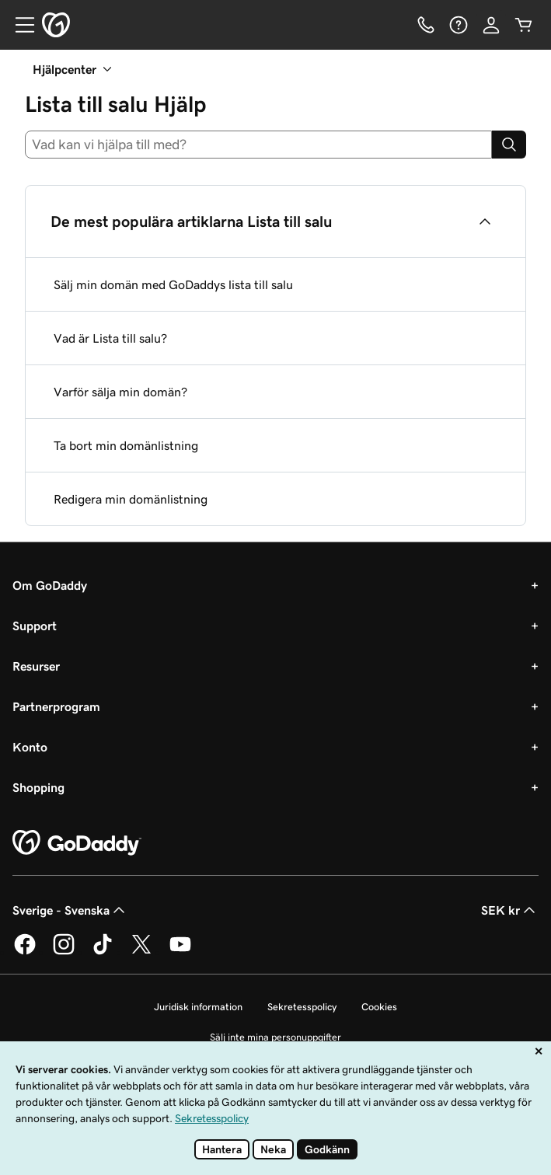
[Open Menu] (18, 25)
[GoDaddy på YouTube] (180, 952)
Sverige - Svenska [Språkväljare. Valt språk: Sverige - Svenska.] (70, 910)
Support (34, 625)
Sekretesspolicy (302, 1007)
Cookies (379, 1007)
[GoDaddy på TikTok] (102, 952)
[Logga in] (491, 25)
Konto (29, 747)
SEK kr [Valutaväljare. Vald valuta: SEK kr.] (510, 910)
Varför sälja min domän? (120, 391)
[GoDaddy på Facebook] (24, 952)
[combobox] (258, 145)
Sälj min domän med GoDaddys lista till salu (173, 284)
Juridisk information (198, 1007)
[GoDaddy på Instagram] (63, 952)
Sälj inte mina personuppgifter (275, 1037)
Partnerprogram (56, 706)
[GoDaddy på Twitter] (141, 952)
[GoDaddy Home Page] (76, 843)
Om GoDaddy (49, 585)
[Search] (509, 145)
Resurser (36, 666)
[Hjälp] (458, 25)
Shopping (38, 787)
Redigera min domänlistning (130, 499)
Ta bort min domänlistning (126, 445)
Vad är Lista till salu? (110, 338)
